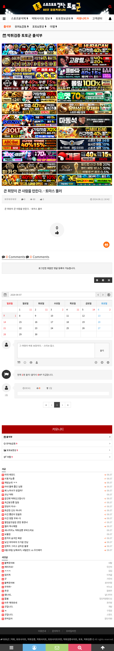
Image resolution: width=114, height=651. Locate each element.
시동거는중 (57, 479)
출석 (102, 350)
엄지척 (57, 575)
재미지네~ (57, 567)
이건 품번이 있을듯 (57, 514)
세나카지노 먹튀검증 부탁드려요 (57, 530)
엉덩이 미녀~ (57, 506)
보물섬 (57, 534)
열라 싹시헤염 (57, 526)
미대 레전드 (57, 475)
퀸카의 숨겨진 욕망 (57, 538)
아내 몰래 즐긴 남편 (57, 486)
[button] (97, 280)
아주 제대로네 (57, 603)
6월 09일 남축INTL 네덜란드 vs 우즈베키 (57, 550)
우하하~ (57, 587)
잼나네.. (57, 595)
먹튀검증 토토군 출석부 (22, 35)
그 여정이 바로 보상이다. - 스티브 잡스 (56, 350)
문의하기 (56, 630)
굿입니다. (57, 607)
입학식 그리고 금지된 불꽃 (57, 546)
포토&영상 (39, 26)
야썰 (53, 26)
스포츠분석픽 (19, 18)
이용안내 (42, 630)
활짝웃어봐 (57, 563)
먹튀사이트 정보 (42, 18)
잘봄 (57, 599)
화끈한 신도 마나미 (57, 510)
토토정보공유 (64, 18)
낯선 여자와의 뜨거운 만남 (57, 542)
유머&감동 (22, 26)
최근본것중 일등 (57, 502)
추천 (57, 591)
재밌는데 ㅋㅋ (57, 483)
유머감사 (57, 618)
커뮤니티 (82, 18)
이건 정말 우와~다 (57, 518)
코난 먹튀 (57, 494)
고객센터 (97, 18)
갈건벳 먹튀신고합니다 (57, 498)
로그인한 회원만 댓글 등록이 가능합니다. (57, 268)
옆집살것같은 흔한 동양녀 (57, 522)
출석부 (7, 26)
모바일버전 (71, 630)
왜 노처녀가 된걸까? (57, 490)
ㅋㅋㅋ (57, 571)
